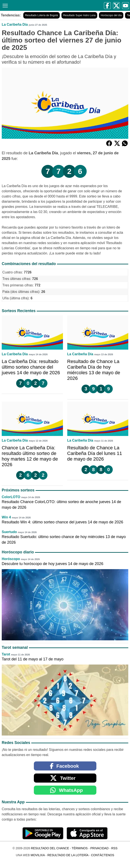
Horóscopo (11, 559)
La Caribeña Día (15, 24)
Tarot (6, 654)
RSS (114, 848)
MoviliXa (38, 855)
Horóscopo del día (111, 15)
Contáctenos (102, 855)
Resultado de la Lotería (67, 855)
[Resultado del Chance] (43, 5)
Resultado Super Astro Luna (79, 15)
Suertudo (9, 532)
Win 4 (6, 517)
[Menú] (4, 5)
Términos (80, 848)
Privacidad (99, 848)
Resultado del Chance (50, 848)
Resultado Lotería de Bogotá (41, 15)
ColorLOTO (11, 497)
